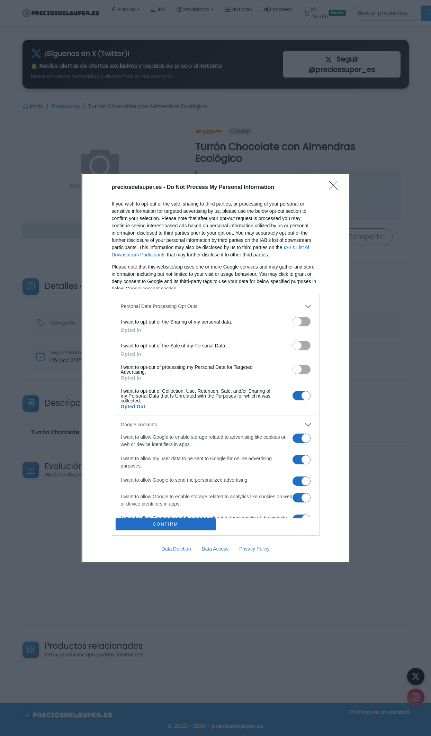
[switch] (302, 321)
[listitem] (216, 306)
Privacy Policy (254, 549)
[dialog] (215, 368)
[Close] (335, 187)
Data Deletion (176, 549)
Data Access (214, 549)
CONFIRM (166, 524)
